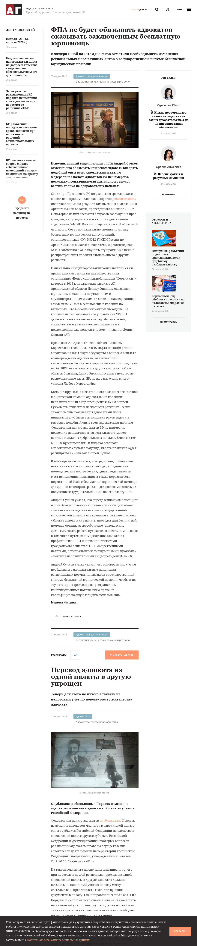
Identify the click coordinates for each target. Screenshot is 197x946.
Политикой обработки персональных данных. (58, 940)
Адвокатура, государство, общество (97, 722)
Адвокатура (83, 716)
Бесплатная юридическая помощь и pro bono (103, 81)
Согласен (180, 931)
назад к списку (68, 616)
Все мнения (168, 194)
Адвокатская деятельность (91, 76)
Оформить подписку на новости (22, 212)
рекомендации (123, 199)
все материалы (169, 322)
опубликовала (110, 820)
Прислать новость (121, 655)
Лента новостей (20, 30)
